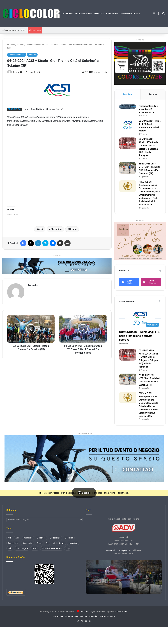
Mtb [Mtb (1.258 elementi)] (9, 548)
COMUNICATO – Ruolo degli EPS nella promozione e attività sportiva (139, 335)
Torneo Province (130, 13)
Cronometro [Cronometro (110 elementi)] (27, 543)
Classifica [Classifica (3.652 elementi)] (69, 538)
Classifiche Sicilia (33, 45)
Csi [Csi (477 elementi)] (47, 543)
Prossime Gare (83, 13)
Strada (72, 229)
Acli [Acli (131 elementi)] (9, 538)
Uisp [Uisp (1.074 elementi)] (68, 548)
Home (11, 45)
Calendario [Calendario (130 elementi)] (27, 538)
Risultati (99, 13)
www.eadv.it (111, 550)
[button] (84, 458)
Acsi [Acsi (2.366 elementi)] (17, 538)
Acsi (40, 229)
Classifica (56, 229)
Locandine (67, 13)
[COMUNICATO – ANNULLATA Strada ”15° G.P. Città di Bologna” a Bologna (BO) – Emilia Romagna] (127, 143)
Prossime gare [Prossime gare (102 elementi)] (22, 548)
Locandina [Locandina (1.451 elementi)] (73, 543)
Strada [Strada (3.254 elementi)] (34, 548)
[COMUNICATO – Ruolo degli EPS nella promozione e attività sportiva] (127, 125)
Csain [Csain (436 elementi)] (39, 543)
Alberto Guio (122, 611)
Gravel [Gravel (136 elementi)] (61, 543)
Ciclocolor (84, 611)
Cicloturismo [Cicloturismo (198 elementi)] (55, 538)
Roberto (16, 72)
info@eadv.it (124, 550)
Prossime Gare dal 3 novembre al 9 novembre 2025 (148, 109)
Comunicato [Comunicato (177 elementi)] (13, 543)
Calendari (112, 13)
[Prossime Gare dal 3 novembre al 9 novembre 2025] (127, 106)
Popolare (127, 94)
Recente (153, 94)
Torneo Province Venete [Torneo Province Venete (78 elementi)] (52, 548)
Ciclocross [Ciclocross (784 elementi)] (41, 538)
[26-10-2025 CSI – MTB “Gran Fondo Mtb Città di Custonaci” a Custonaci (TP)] (127, 168)
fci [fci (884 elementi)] (54, 543)
